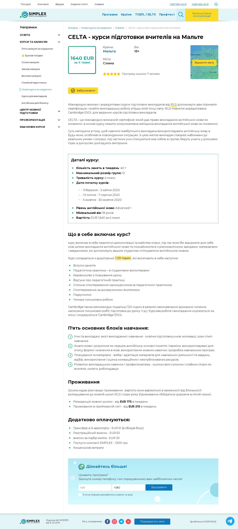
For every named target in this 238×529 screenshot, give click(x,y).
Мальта (109, 51)
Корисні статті (79, 4)
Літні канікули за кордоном (37, 48)
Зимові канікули (31, 69)
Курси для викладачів (34, 96)
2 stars (108, 74)
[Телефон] (128, 487)
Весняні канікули (31, 75)
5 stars (118, 74)
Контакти (43, 4)
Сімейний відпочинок (34, 82)
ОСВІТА (25, 35)
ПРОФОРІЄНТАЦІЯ (32, 120)
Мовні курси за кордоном (37, 89)
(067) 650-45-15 (178, 4)
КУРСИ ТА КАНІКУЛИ (33, 41)
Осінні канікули (30, 62)
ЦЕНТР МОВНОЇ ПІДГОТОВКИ (30, 111)
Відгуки (60, 4)
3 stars (111, 74)
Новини (99, 4)
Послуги (26, 4)
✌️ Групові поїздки (32, 55)
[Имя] (95, 487)
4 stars (115, 74)
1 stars (104, 74)
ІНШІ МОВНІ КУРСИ (32, 126)
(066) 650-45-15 (200, 4)
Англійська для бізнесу (35, 103)
